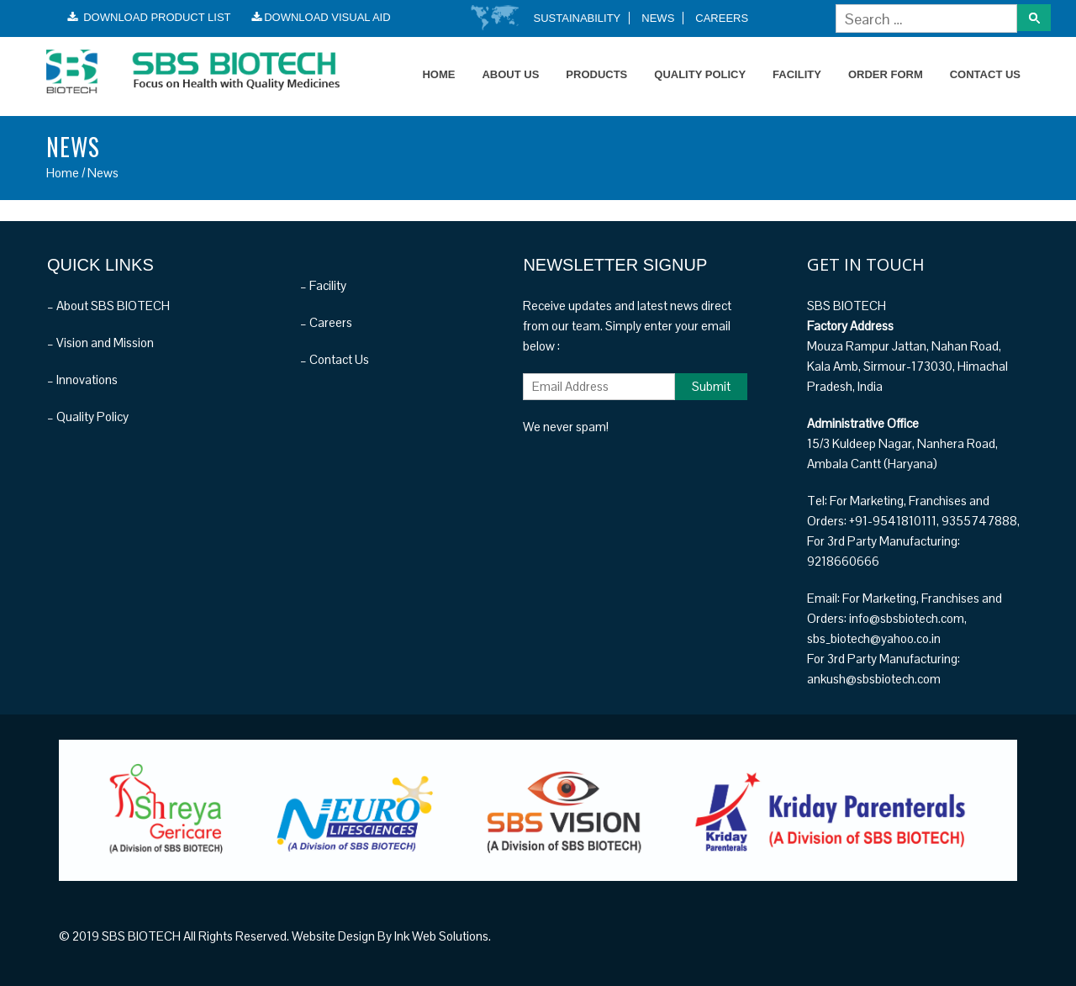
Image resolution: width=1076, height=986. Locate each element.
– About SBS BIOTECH (108, 306)
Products (596, 74)
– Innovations (82, 380)
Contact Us (985, 74)
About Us (510, 74)
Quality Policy (700, 74)
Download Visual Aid (321, 17)
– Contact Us (334, 359)
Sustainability (577, 18)
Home (438, 74)
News (657, 18)
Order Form (885, 74)
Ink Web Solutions (441, 936)
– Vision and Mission (100, 343)
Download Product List (149, 17)
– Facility (323, 285)
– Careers (326, 322)
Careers (721, 18)
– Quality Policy (88, 416)
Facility (797, 74)
